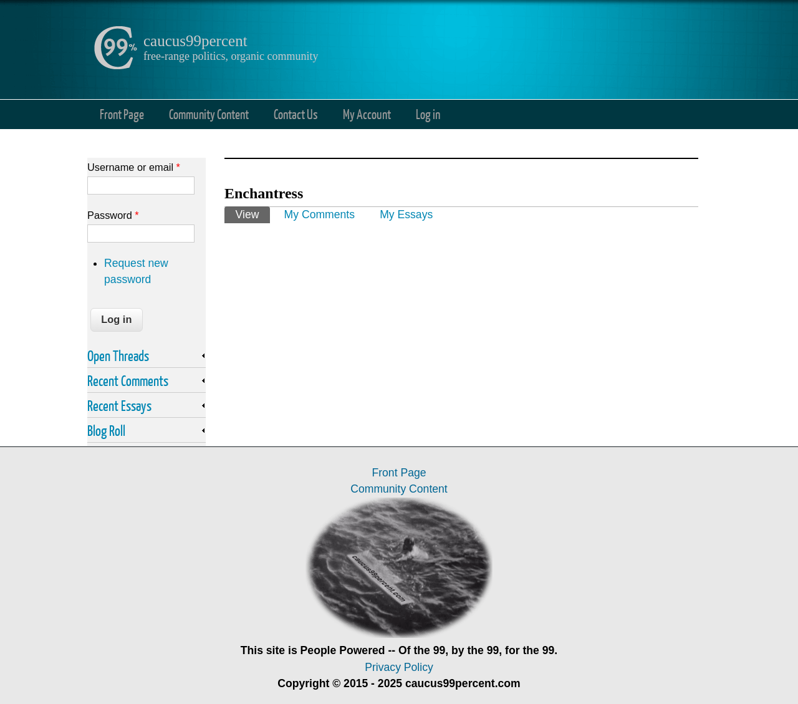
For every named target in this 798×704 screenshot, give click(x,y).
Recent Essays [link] (119, 405)
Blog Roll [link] (106, 430)
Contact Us (296, 114)
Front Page (122, 114)
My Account (367, 114)
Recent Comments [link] (127, 380)
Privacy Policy (399, 667)
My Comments (319, 214)
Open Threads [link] (118, 355)
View (253, 213)
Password (113, 215)
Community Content (209, 114)
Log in (428, 114)
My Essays (406, 214)
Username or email (133, 167)
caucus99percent (195, 40)
